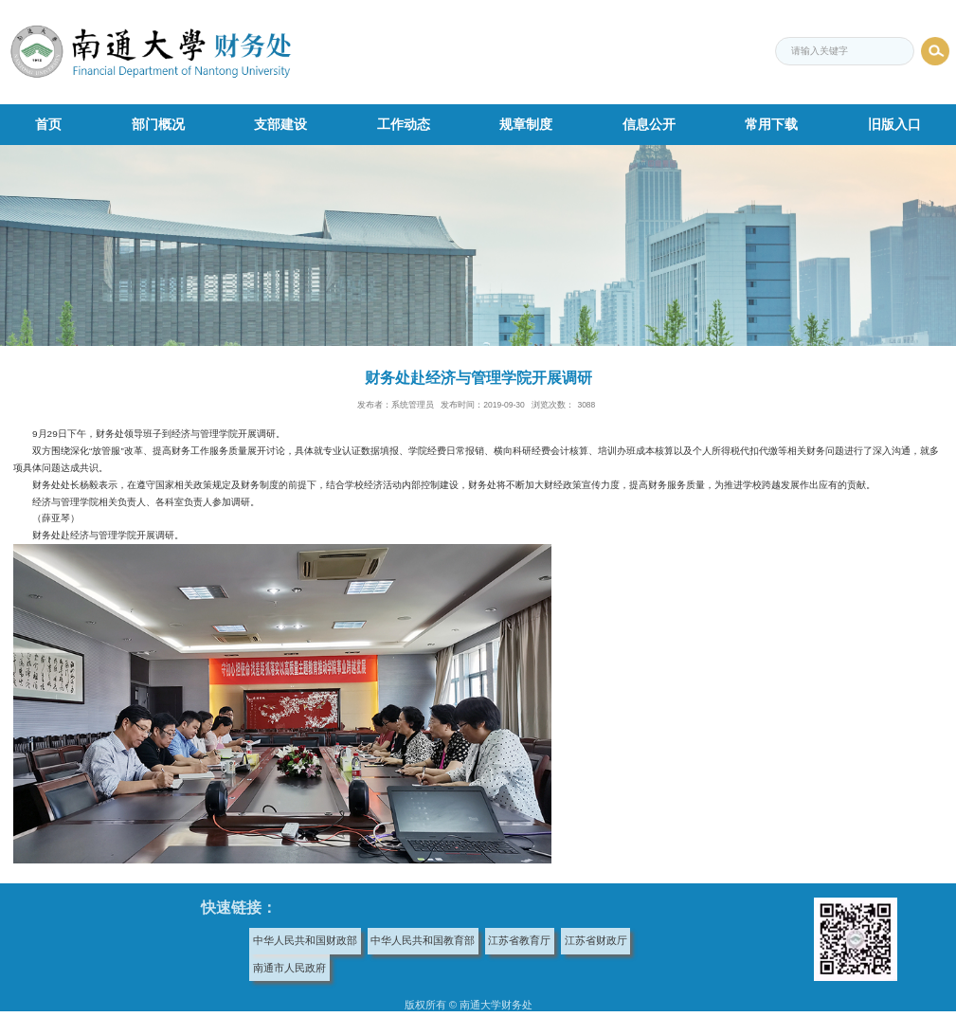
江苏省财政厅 (596, 940)
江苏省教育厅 (519, 940)
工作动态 (403, 124)
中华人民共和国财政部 (305, 940)
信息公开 (649, 124)
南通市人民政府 (289, 967)
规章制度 (525, 124)
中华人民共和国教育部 (422, 940)
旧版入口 (894, 124)
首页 (48, 124)
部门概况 (158, 124)
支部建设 (280, 124)
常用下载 (771, 124)
